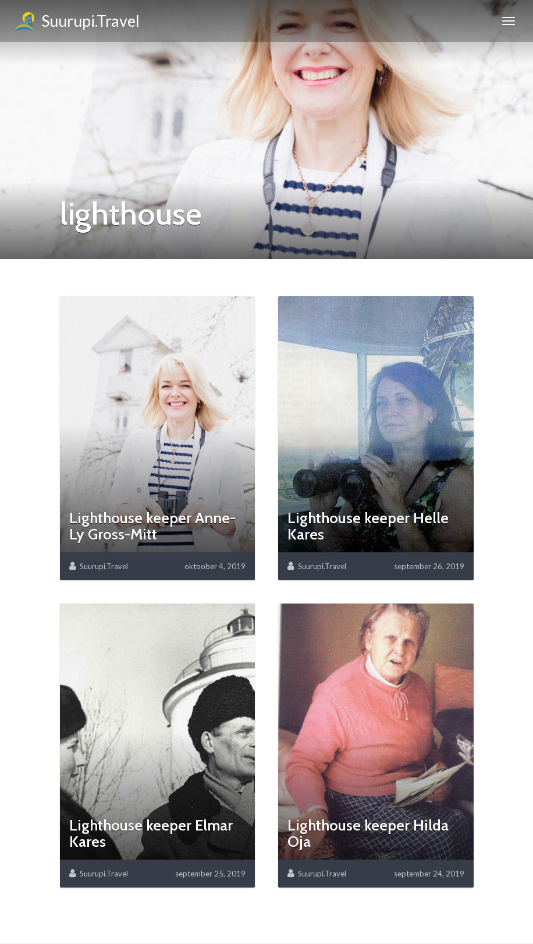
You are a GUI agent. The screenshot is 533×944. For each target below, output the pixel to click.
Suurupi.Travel (76, 22)
